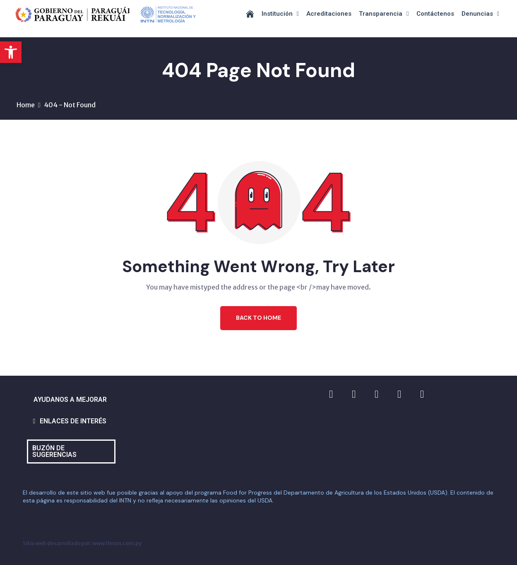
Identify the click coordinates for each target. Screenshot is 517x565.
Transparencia (384, 14)
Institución (280, 14)
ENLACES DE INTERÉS (73, 421)
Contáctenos (435, 13)
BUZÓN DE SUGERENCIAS (54, 451)
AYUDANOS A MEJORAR (70, 399)
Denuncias (480, 14)
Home (26, 105)
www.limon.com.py (117, 543)
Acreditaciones (328, 13)
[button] (11, 52)
